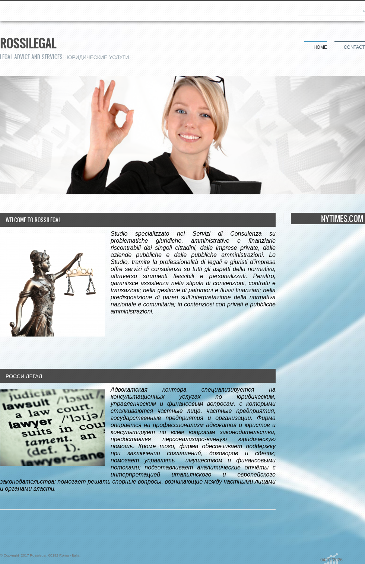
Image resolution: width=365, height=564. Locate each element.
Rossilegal (28, 43)
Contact (354, 47)
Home (320, 47)
